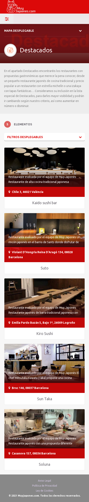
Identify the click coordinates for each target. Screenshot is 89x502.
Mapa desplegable (19, 30)
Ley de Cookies (44, 490)
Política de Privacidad (44, 485)
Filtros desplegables (25, 137)
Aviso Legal (44, 480)
